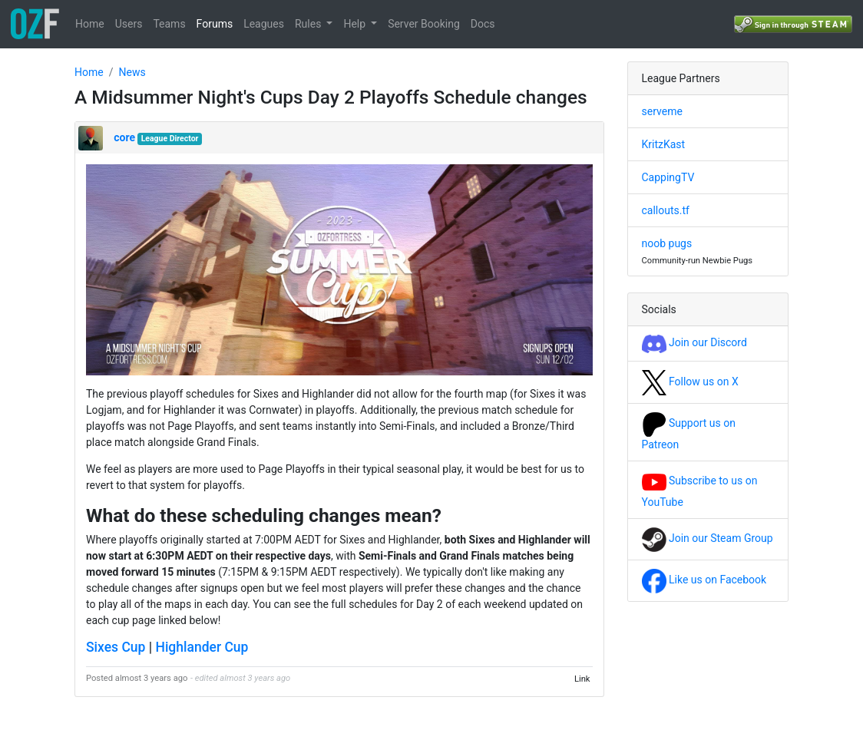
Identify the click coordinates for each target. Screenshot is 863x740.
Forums (215, 24)
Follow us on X (690, 381)
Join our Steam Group (707, 538)
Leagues (263, 24)
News (131, 72)
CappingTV (668, 177)
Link (582, 678)
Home (89, 24)
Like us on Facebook (704, 579)
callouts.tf (665, 210)
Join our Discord (694, 342)
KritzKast (664, 144)
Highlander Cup (201, 647)
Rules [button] (309, 24)
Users (129, 24)
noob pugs (667, 243)
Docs (483, 24)
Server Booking (424, 24)
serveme (662, 111)
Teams (169, 24)
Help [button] (355, 24)
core (124, 137)
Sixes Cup (115, 647)
